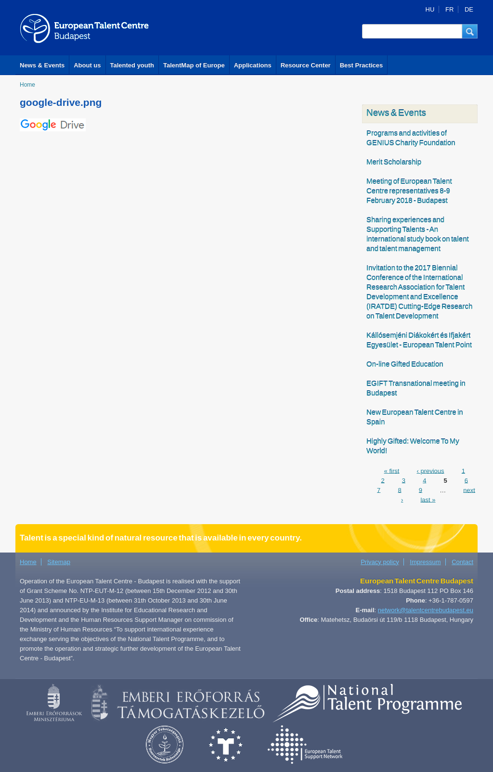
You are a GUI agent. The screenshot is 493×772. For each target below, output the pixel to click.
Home (27, 84)
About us (87, 65)
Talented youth (132, 65)
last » (427, 499)
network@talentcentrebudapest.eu (425, 610)
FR (449, 9)
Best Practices (361, 65)
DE (469, 9)
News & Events (42, 65)
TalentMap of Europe (194, 65)
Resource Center (306, 65)
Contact (462, 562)
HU (430, 9)
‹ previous (430, 470)
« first (392, 470)
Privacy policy (380, 562)
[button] (470, 31)
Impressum (425, 562)
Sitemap (58, 562)
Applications (253, 65)
